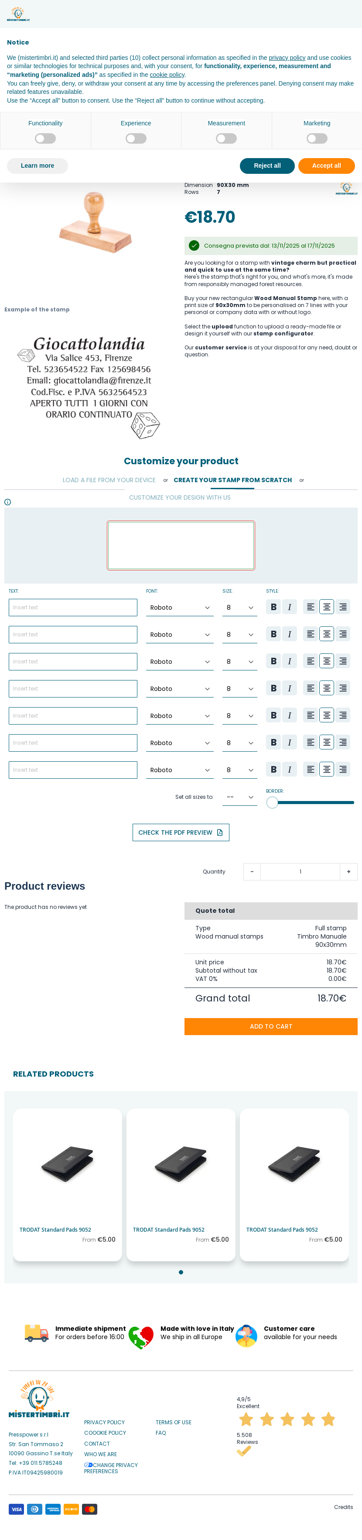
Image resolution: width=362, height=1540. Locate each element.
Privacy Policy (104, 1419)
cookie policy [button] (167, 74)
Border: (275, 788)
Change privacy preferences (111, 1465)
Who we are (100, 1451)
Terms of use (173, 1419)
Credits (343, 1504)
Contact (97, 1441)
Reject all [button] (267, 165)
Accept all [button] (326, 165)
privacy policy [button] (287, 57)
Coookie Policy (105, 1430)
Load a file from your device (109, 477)
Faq (161, 1430)
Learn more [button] (37, 165)
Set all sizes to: (194, 794)
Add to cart (271, 1023)
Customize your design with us (180, 494)
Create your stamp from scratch (233, 477)
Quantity (214, 868)
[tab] (109, 477)
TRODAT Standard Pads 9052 (55, 1226)
